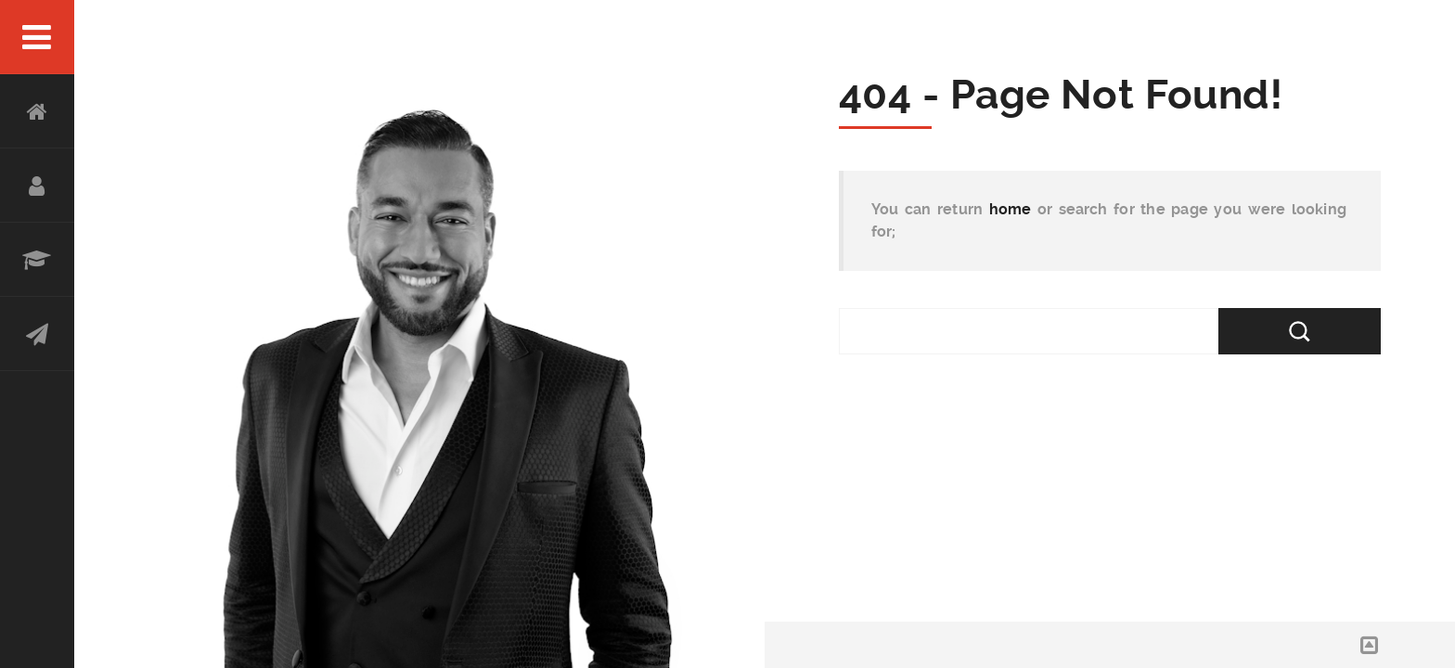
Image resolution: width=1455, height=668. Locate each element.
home (1010, 209)
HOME (37, 111)
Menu (37, 37)
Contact (37, 334)
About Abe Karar (37, 185)
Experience (37, 260)
